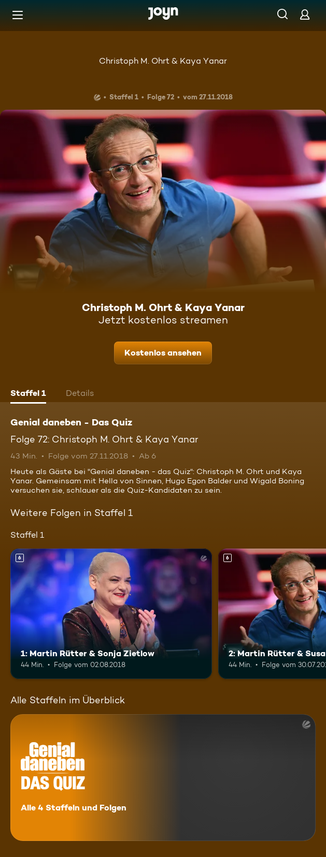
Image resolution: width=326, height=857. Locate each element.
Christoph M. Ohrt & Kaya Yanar (163, 61)
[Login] (304, 14)
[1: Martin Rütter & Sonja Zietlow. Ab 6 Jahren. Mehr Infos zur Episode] (111, 614)
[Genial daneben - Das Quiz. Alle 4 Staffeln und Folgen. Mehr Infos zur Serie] (163, 777)
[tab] (28, 394)
